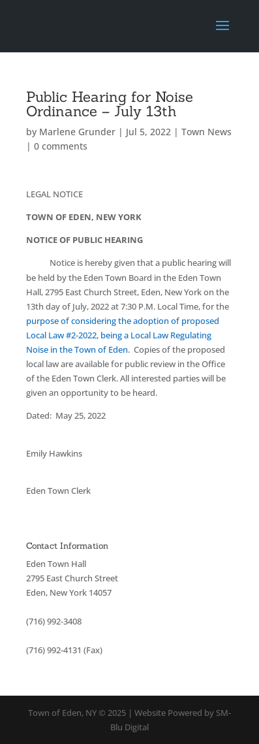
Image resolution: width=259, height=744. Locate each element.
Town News (206, 131)
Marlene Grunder (77, 131)
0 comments (60, 146)
